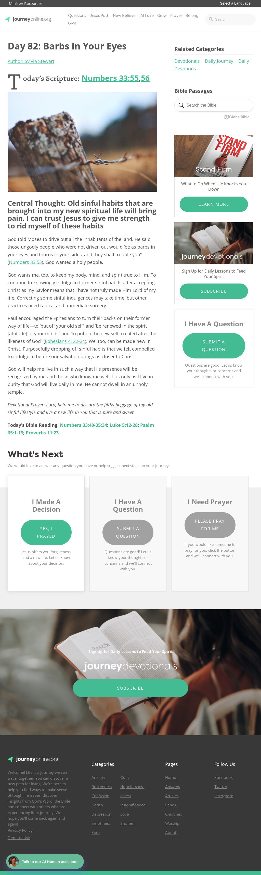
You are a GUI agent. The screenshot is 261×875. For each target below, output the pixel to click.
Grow (162, 15)
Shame (126, 823)
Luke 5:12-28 (124, 425)
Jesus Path (99, 15)
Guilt (124, 777)
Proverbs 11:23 (42, 433)
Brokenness (102, 786)
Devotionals (187, 61)
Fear (96, 832)
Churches (173, 814)
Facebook (223, 777)
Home (170, 777)
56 (145, 78)
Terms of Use (19, 837)
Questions (77, 15)
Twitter (220, 786)
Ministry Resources (25, 3)
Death (97, 805)
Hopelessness (132, 786)
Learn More (214, 204)
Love (124, 814)
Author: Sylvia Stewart (31, 61)
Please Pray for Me (210, 525)
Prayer (176, 15)
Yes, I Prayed (46, 532)
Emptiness (101, 823)
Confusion (100, 796)
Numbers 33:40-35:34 (83, 425)
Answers (172, 786)
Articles (171, 796)
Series (170, 805)
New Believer (125, 15)
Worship (172, 823)
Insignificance (132, 805)
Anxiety (98, 777)
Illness (125, 796)
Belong (192, 15)
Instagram (223, 796)
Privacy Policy (20, 830)
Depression (101, 814)
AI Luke (147, 15)
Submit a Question (214, 345)
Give (72, 23)
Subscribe (214, 291)
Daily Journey (219, 61)
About (170, 832)
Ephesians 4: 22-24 (65, 341)
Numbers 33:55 (110, 78)
